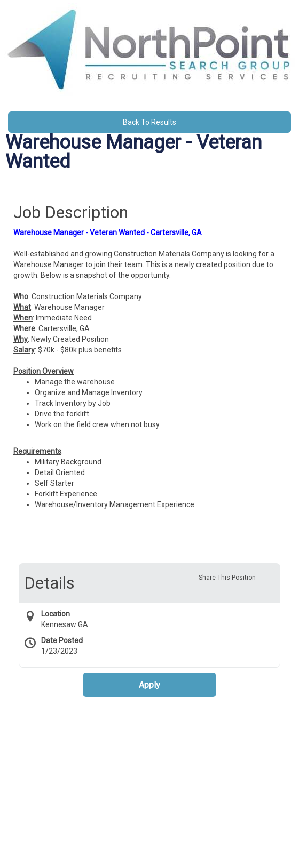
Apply (149, 685)
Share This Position (227, 577)
